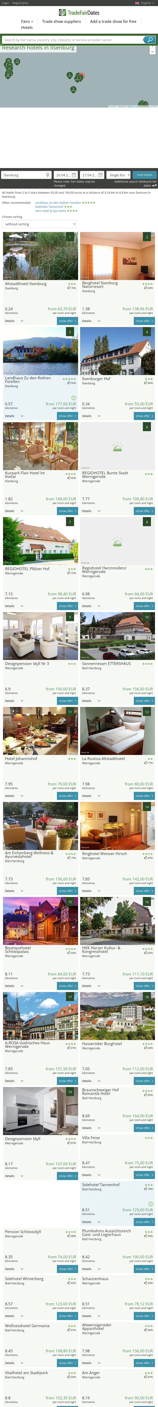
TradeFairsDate (79, 12)
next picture (75, 256)
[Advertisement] (79, 138)
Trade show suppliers (61, 21)
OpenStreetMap (133, 107)
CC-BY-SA (153, 107)
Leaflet (113, 107)
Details (14, 321)
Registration (20, 3)
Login (5, 3)
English (147, 3)
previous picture (5, 256)
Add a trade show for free (113, 21)
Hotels (27, 27)
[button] (79, 73)
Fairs (27, 21)
